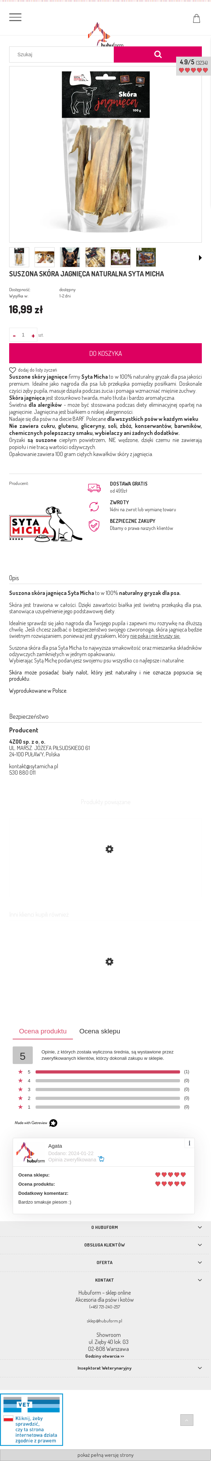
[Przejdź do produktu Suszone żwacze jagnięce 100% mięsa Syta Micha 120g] (105, 995)
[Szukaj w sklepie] (63, 54)
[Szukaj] (158, 54)
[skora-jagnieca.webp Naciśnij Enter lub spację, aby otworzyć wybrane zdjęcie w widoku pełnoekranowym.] (106, 155)
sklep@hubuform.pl (104, 1321)
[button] (200, 258)
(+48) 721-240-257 (104, 1306)
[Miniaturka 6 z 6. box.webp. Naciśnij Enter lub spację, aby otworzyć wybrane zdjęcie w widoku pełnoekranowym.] (146, 257)
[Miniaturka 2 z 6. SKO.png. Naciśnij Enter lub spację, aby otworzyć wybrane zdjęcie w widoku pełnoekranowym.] (44, 257)
